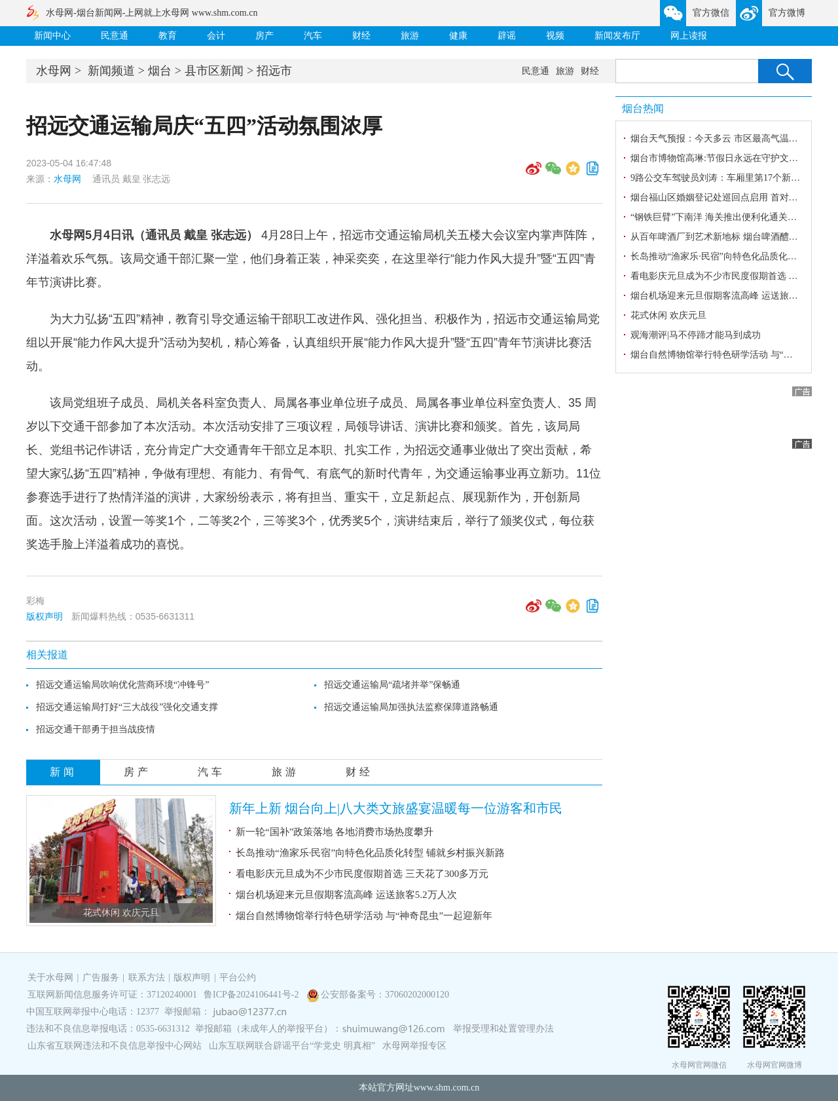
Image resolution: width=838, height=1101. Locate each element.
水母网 (53, 70)
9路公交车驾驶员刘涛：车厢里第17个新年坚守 (724, 178)
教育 (167, 36)
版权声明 (44, 616)
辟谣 (507, 36)
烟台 (160, 70)
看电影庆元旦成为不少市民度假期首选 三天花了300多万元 (362, 873)
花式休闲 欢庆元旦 (121, 913)
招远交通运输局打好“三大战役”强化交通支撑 (127, 707)
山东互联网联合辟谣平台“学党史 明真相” (292, 1046)
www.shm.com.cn (447, 1087)
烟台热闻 (643, 108)
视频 (555, 36)
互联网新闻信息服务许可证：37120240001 (112, 994)
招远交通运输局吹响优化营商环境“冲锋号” (122, 685)
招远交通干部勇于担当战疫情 (95, 729)
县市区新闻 (214, 70)
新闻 (63, 771)
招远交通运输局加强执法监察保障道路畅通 (411, 707)
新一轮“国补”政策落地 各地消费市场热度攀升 (334, 832)
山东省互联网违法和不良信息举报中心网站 (114, 1046)
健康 (458, 36)
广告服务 (100, 977)
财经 (361, 36)
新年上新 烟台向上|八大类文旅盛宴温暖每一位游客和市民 (395, 808)
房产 (264, 36)
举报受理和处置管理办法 (503, 1029)
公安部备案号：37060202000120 (385, 994)
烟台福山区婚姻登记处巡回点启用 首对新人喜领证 (732, 197)
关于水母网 (51, 977)
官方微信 (711, 13)
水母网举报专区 (414, 1046)
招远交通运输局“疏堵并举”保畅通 (392, 685)
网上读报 (688, 36)
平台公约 (237, 977)
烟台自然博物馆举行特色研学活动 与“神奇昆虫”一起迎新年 (364, 915)
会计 (216, 36)
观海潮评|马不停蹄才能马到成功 (695, 335)
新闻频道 (111, 70)
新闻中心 (52, 36)
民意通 (114, 36)
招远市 (274, 70)
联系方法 (146, 977)
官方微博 (787, 13)
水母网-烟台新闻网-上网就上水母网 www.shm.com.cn (151, 13)
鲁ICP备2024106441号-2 (252, 994)
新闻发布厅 (617, 36)
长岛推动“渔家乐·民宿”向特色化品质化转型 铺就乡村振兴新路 (370, 853)
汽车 (313, 36)
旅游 (410, 36)
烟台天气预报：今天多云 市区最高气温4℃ (716, 138)
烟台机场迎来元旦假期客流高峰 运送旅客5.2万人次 (346, 894)
